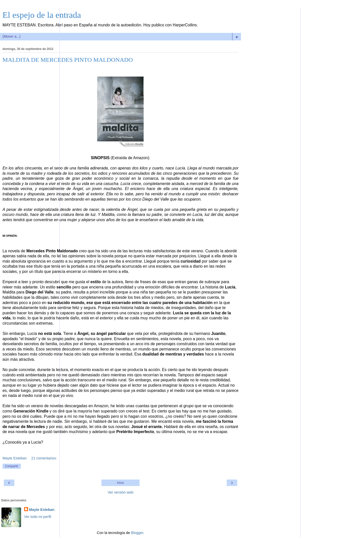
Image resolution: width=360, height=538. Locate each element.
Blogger (137, 533)
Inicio (120, 483)
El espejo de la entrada (42, 15)
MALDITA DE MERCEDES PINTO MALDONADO (68, 59)
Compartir (11, 466)
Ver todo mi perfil (37, 517)
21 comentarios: (44, 458)
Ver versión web (120, 492)
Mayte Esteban (41, 510)
